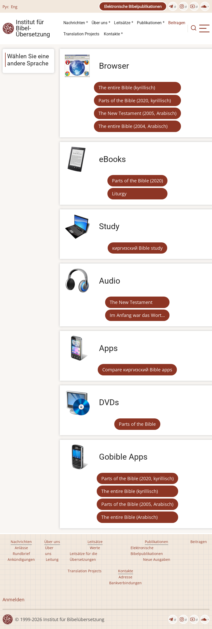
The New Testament (131, 302)
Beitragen (176, 22)
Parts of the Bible (137, 424)
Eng (14, 6)
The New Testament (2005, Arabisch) (137, 113)
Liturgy (119, 194)
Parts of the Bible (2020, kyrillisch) (134, 100)
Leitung (52, 559)
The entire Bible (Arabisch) (129, 517)
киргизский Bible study (137, 248)
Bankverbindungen (125, 582)
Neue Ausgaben (156, 559)
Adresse (125, 577)
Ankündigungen (21, 559)
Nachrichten (74, 22)
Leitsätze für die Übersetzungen (83, 556)
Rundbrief (21, 553)
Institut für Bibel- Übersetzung (33, 28)
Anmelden (13, 599)
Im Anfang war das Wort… (137, 315)
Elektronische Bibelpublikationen (133, 6)
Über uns (99, 22)
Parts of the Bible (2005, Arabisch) (137, 504)
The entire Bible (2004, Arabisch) (132, 126)
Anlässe (21, 547)
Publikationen (149, 22)
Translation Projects (81, 34)
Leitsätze (122, 22)
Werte (95, 547)
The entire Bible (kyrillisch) (126, 87)
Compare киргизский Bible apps (137, 370)
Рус (6, 6)
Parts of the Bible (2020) (137, 181)
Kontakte (112, 34)
